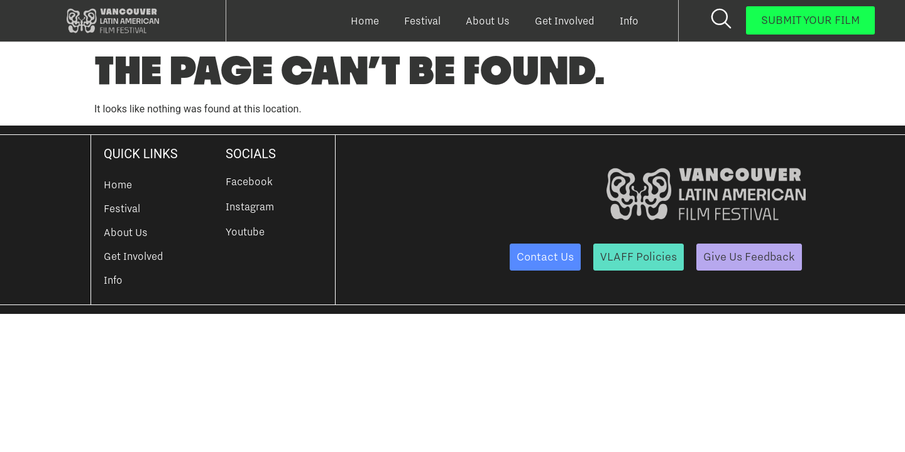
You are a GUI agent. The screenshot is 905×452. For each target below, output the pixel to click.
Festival (422, 20)
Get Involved (565, 20)
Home (365, 20)
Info (629, 20)
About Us (488, 20)
